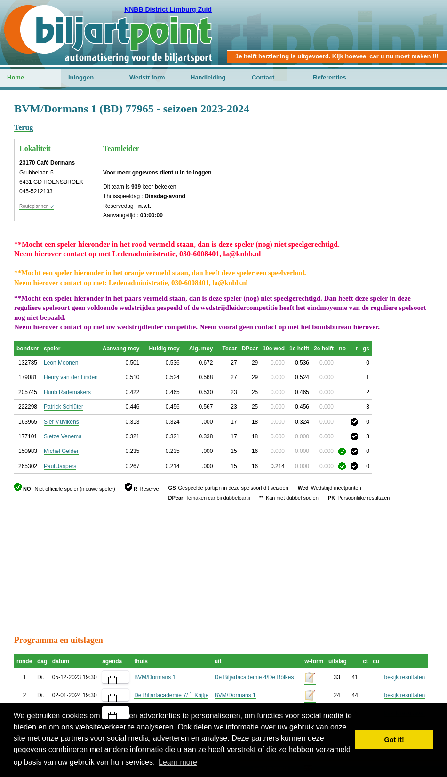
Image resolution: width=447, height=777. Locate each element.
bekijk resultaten (404, 677)
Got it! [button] (394, 740)
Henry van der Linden (71, 377)
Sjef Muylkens (61, 422)
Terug (23, 127)
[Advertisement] (223, 568)
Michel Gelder (61, 451)
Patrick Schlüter (63, 407)
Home (15, 77)
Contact (263, 77)
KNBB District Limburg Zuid (168, 9)
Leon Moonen (61, 362)
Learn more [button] (178, 762)
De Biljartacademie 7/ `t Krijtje (171, 695)
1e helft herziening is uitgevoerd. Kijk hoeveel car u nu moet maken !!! (337, 56)
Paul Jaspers (60, 466)
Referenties (329, 77)
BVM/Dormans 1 (155, 677)
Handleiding (208, 77)
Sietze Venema (63, 436)
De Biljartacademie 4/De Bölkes (254, 677)
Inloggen (81, 77)
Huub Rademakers (67, 392)
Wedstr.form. (148, 77)
